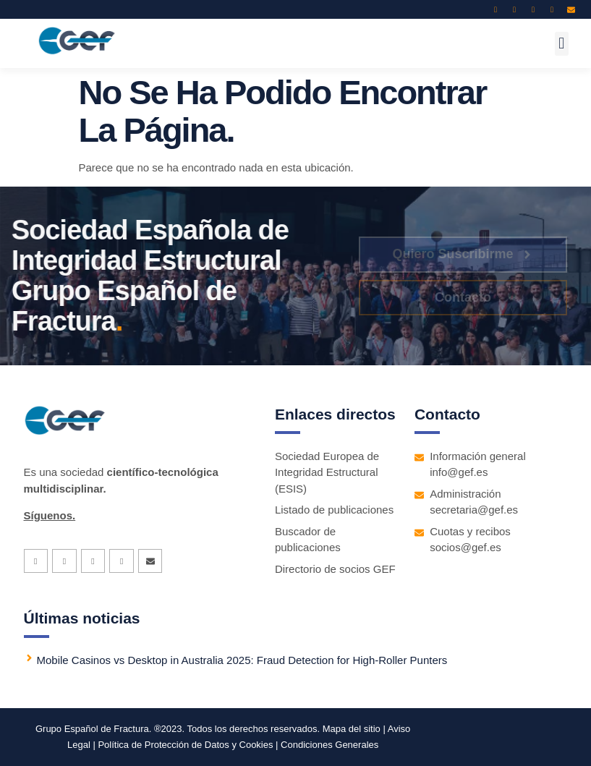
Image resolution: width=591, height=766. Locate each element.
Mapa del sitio (351, 728)
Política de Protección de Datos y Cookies (185, 744)
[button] (562, 44)
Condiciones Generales (329, 744)
